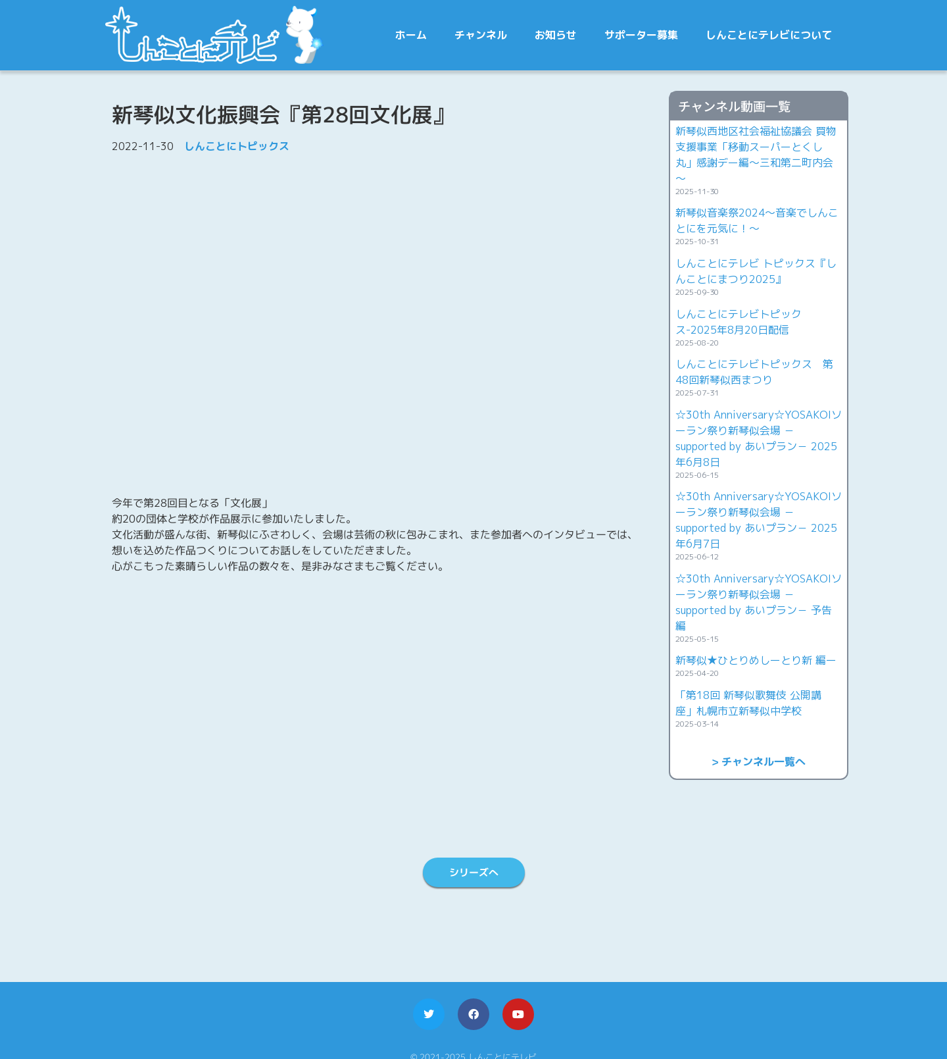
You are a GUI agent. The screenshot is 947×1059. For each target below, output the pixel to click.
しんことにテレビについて (769, 35)
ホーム (411, 35)
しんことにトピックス (236, 146)
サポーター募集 (641, 35)
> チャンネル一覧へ (759, 761)
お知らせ (556, 35)
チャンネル (480, 35)
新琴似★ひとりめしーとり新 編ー (756, 660)
